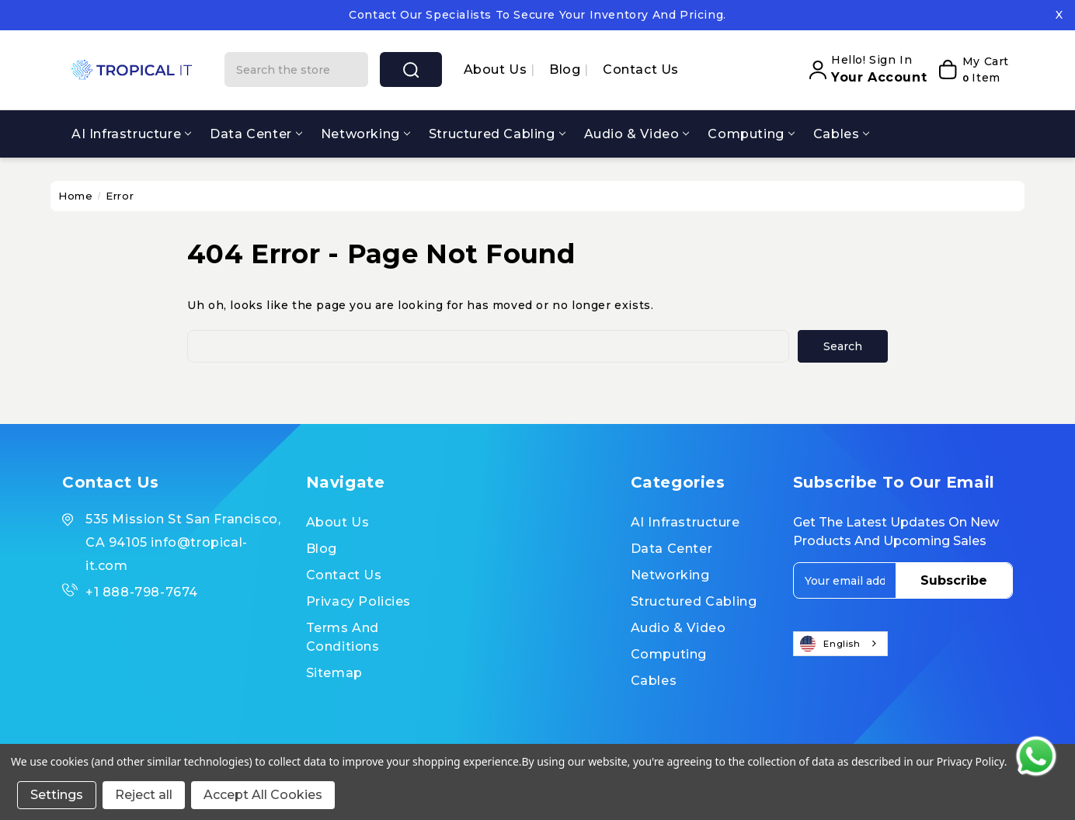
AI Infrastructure (131, 134)
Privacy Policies (359, 601)
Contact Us (641, 69)
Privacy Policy (970, 761)
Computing (751, 134)
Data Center (256, 134)
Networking (365, 134)
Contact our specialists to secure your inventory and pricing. (537, 15)
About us (497, 69)
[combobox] (840, 643)
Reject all (143, 794)
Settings (56, 794)
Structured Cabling (497, 134)
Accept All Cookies (263, 794)
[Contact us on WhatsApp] (1036, 756)
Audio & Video (637, 134)
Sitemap (334, 672)
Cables (841, 134)
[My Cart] (972, 70)
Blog (566, 69)
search (411, 70)
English (830, 644)
